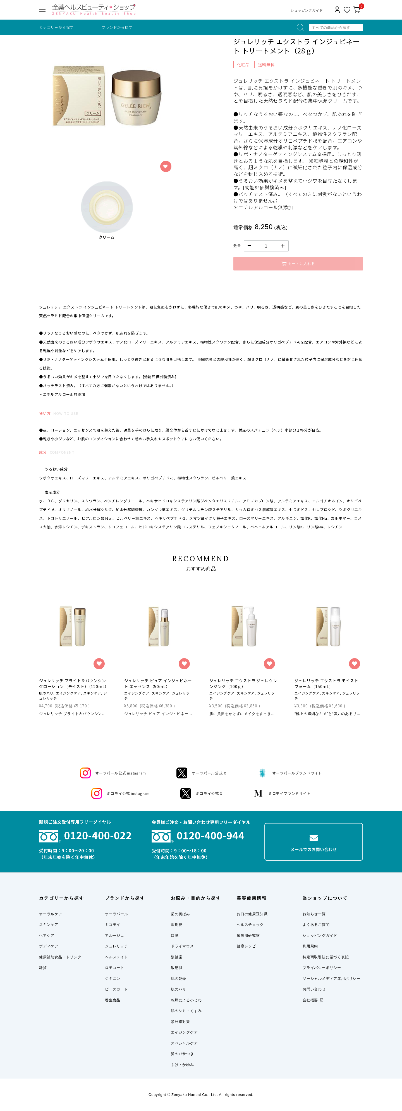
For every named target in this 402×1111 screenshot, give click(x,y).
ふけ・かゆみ (182, 1065)
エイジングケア (184, 1032)
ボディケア (48, 946)
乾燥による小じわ (186, 1000)
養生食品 (112, 1000)
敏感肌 (176, 968)
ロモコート (114, 968)
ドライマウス (182, 946)
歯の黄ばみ (180, 914)
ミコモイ (112, 924)
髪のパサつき (182, 1054)
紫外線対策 (180, 1022)
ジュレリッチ (116, 946)
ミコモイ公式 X (201, 793)
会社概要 (310, 1000)
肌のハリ (178, 989)
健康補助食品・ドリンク (60, 957)
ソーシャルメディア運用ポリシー (331, 978)
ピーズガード (116, 989)
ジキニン (112, 978)
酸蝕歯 (176, 957)
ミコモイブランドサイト (282, 793)
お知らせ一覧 (314, 914)
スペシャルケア (184, 1043)
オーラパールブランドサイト (289, 773)
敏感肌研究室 (248, 935)
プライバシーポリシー (322, 968)
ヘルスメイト (116, 957)
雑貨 (43, 968)
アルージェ (114, 935)
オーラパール (116, 914)
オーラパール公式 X (201, 773)
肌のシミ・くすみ (186, 1011)
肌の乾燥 (178, 978)
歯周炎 (176, 924)
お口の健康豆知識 (252, 914)
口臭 (175, 935)
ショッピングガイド (307, 10)
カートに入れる (298, 263)
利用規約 (310, 946)
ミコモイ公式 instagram (120, 793)
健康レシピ (246, 946)
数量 (237, 246)
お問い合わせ (314, 989)
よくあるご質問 (316, 924)
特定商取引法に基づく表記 (326, 957)
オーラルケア (50, 914)
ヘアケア (46, 935)
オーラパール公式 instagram (113, 773)
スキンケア (48, 924)
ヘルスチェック (250, 924)
